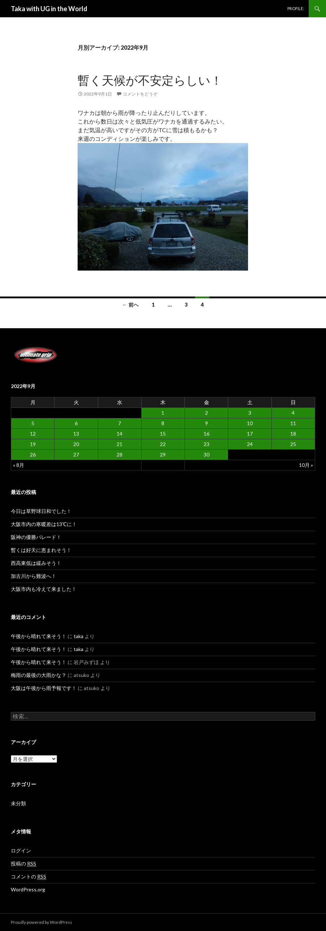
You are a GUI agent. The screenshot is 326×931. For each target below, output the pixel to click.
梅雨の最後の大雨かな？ (38, 675)
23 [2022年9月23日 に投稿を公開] (206, 444)
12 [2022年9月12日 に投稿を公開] (33, 434)
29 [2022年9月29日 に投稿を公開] (163, 454)
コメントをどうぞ (140, 94)
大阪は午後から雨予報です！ (44, 688)
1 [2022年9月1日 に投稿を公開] (162, 413)
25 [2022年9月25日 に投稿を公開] (293, 444)
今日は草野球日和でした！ (41, 511)
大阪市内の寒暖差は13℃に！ (44, 524)
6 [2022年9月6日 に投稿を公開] (76, 423)
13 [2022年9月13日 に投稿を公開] (76, 434)
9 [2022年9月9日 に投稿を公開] (206, 423)
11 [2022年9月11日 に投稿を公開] (293, 423)
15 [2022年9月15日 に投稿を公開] (163, 434)
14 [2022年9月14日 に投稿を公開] (119, 434)
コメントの (28, 876)
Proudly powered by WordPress (41, 922)
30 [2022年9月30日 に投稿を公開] (206, 454)
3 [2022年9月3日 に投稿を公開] (249, 413)
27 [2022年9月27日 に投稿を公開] (76, 454)
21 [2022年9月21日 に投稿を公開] (119, 444)
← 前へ (130, 305)
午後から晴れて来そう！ (38, 636)
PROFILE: (295, 8)
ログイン (21, 850)
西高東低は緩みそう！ (36, 563)
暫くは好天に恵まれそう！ (41, 550)
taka (78, 636)
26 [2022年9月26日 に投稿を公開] (33, 454)
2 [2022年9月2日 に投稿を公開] (206, 413)
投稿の (23, 863)
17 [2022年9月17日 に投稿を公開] (250, 434)
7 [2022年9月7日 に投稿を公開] (119, 423)
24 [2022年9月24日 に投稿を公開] (250, 444)
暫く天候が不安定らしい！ (150, 80)
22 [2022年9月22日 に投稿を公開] (163, 444)
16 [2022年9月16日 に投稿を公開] (206, 434)
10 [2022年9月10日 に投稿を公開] (250, 423)
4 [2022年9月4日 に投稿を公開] (293, 413)
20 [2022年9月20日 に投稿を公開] (76, 444)
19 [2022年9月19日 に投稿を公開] (33, 444)
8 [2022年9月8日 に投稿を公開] (162, 423)
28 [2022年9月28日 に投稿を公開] (119, 454)
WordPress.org (28, 889)
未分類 (18, 803)
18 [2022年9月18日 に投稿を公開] (293, 434)
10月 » (306, 465)
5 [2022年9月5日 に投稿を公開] (32, 423)
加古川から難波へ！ (33, 576)
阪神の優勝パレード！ (36, 537)
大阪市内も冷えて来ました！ (44, 589)
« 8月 (18, 465)
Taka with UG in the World (49, 9)
